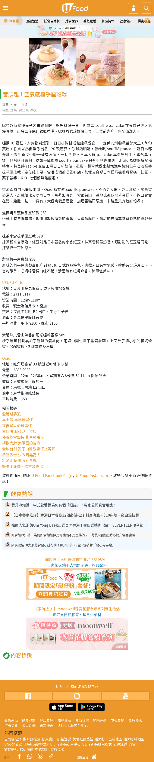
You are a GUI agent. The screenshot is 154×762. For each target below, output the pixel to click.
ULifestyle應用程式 (97, 744)
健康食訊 (126, 21)
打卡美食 (11, 725)
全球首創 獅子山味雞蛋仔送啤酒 (28, 448)
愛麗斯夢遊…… (15, 413)
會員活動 (29, 725)
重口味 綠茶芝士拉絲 (19, 431)
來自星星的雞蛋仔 (17, 425)
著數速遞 (89, 21)
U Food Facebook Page (51, 475)
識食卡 (134, 744)
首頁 (5, 104)
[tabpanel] (77, 31)
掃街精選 (144, 21)
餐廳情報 (107, 21)
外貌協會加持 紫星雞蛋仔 (23, 437)
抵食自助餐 (52, 21)
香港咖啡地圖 (134, 738)
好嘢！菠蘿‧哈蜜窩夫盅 (22, 466)
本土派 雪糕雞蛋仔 (17, 419)
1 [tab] (67, 36)
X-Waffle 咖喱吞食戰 (19, 460)
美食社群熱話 (83, 738)
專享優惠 (46, 725)
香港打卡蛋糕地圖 (108, 738)
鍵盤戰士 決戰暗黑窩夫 (21, 454)
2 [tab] (74, 36)
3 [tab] (80, 36)
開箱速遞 (32, 21)
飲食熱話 (29, 720)
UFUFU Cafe (12, 282)
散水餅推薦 (31, 738)
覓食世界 (71, 21)
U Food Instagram (92, 475)
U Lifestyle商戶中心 (72, 725)
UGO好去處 (13, 744)
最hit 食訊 (20, 104)
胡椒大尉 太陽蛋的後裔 (21, 443)
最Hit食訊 (11, 20)
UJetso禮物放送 (36, 744)
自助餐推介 (12, 738)
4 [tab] (87, 36)
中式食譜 (117, 720)
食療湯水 (135, 720)
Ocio (6, 358)
